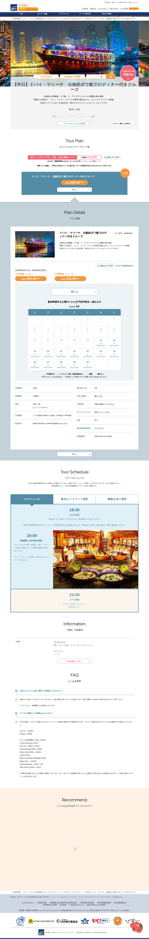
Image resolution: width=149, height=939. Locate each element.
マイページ (133, 8)
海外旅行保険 (42, 902)
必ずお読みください (74, 661)
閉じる (74, 190)
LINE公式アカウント (77, 904)
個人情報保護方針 (120, 902)
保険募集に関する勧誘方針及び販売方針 (63, 902)
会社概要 (21, 910)
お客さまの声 (114, 8)
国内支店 (93, 8)
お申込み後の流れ (66, 910)
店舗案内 (28, 910)
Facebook (63, 904)
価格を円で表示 (113, 157)
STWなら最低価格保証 (123, 266)
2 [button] (76, 882)
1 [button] (72, 882)
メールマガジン (103, 8)
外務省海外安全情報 (87, 902)
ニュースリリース (44, 910)
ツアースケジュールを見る (74, 124)
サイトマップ (55, 910)
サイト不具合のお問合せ (93, 910)
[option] (30, 843)
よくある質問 (124, 8)
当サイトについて (78, 910)
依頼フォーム (115, 910)
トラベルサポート (28, 902)
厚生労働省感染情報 (104, 902)
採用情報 (35, 910)
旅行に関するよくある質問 (96, 904)
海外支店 (85, 8)
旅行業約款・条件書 (50, 904)
